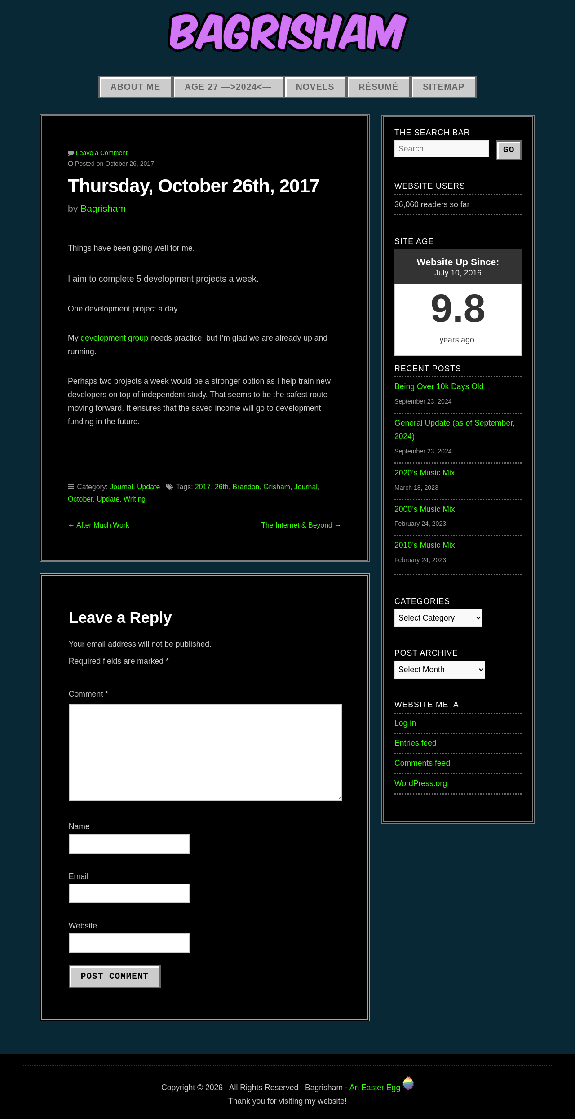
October (80, 499)
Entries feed (415, 742)
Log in (405, 723)
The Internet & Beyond (296, 525)
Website (83, 925)
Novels (315, 87)
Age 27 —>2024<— (228, 87)
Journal (121, 487)
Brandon (246, 487)
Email (78, 876)
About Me (135, 87)
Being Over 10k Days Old (439, 386)
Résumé (378, 87)
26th (222, 487)
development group (114, 337)
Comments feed (422, 763)
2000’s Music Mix (424, 509)
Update (148, 487)
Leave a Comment (102, 152)
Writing (135, 499)
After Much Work (102, 525)
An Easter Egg (381, 1087)
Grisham (276, 487)
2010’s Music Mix (424, 545)
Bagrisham (103, 208)
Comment (88, 693)
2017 (203, 487)
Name (79, 826)
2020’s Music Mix (424, 472)
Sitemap (443, 87)
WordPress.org (420, 783)
